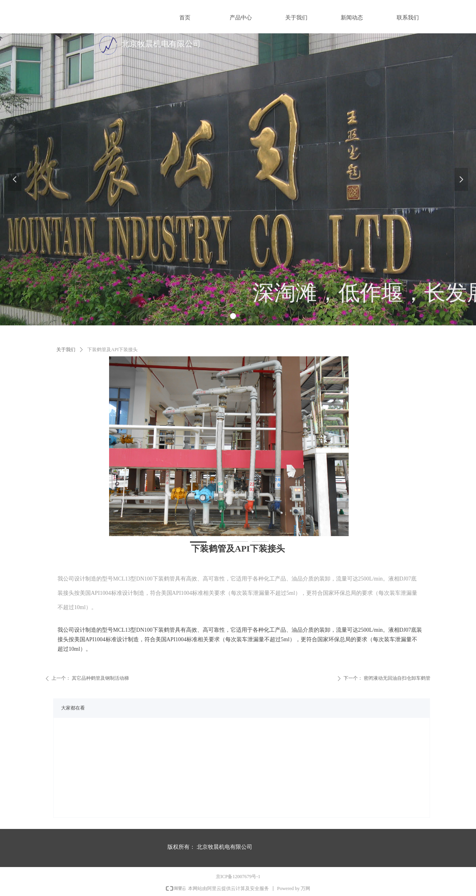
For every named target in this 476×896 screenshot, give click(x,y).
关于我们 (65, 349)
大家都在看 (73, 708)
